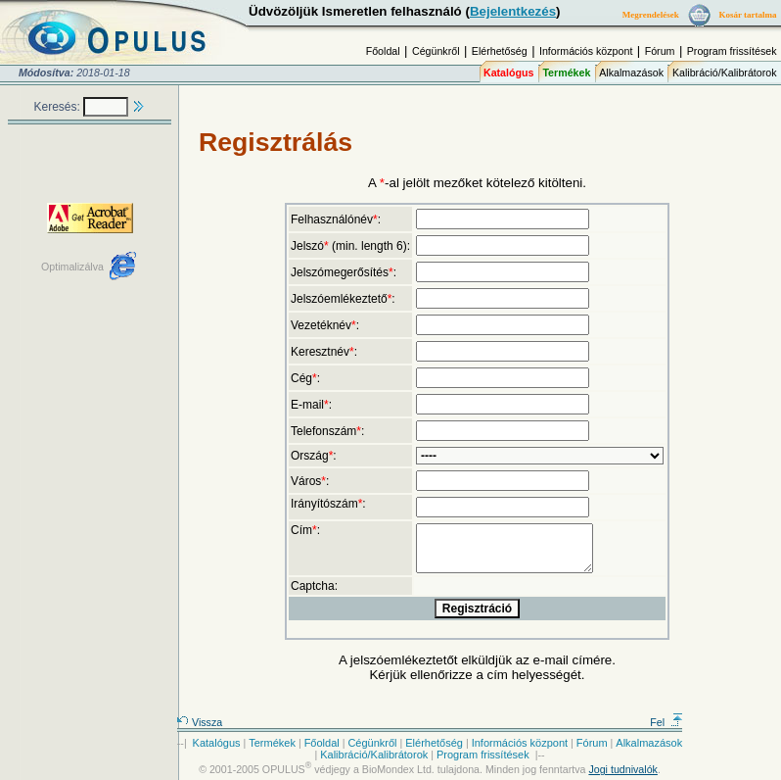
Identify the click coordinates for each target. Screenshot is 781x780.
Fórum (660, 51)
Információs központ (585, 51)
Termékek (566, 72)
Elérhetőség (500, 51)
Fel (666, 722)
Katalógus (508, 72)
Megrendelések (650, 15)
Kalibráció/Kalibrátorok (724, 72)
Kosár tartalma (747, 15)
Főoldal (383, 51)
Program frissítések (732, 51)
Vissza (199, 722)
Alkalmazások (631, 72)
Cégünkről (436, 51)
